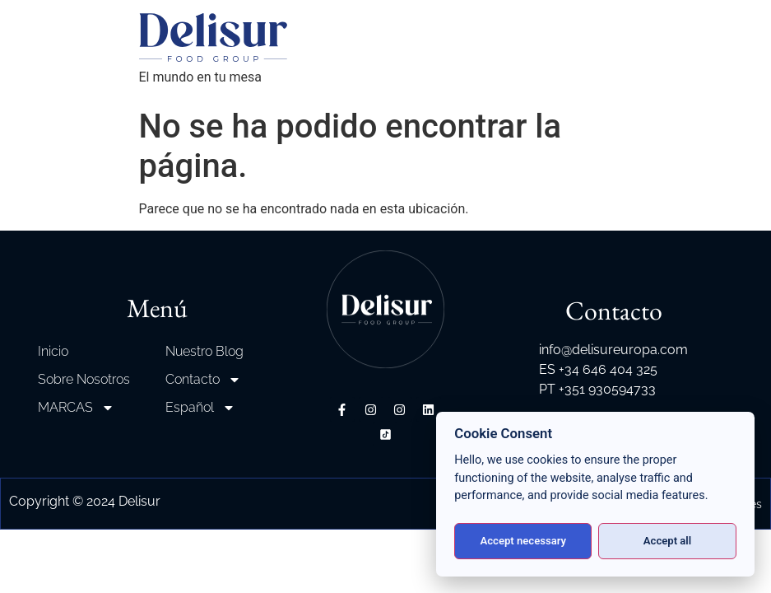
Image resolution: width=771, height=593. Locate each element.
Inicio (53, 351)
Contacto (203, 380)
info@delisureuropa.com (613, 349)
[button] (33, 560)
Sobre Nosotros (84, 379)
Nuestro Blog (204, 351)
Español (200, 408)
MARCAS (76, 408)
